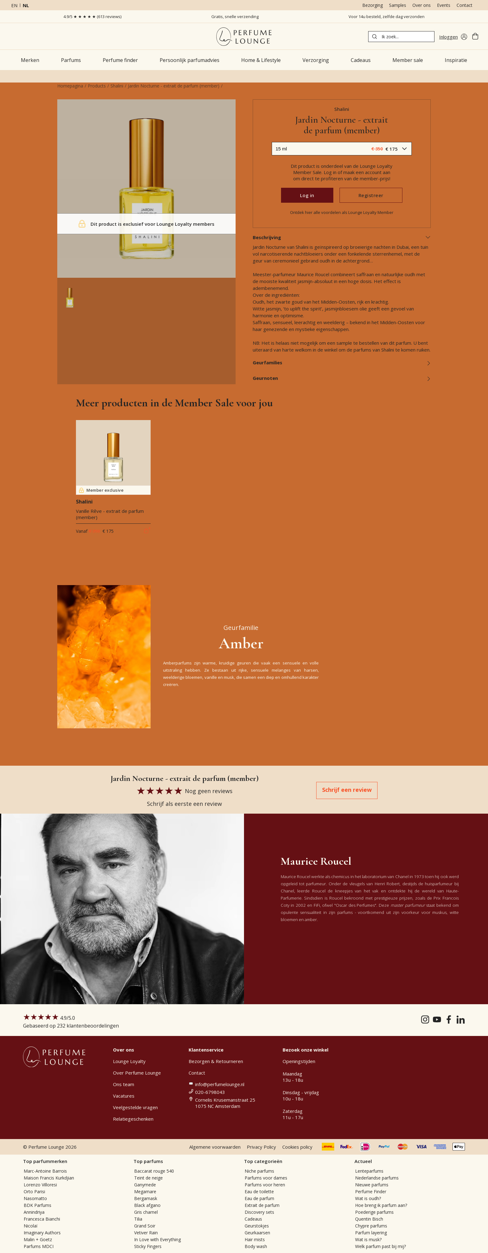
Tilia (138, 1219)
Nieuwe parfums (371, 1185)
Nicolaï (31, 1226)
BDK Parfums (37, 1205)
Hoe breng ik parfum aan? (381, 1205)
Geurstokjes (257, 1226)
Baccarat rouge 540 (154, 1171)
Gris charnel (146, 1212)
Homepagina (70, 86)
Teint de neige (148, 1178)
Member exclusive (101, 490)
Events (443, 5)
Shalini (116, 86)
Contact (464, 5)
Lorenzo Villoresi (40, 1185)
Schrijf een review (347, 789)
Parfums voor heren (265, 1185)
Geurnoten (342, 378)
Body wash (256, 1246)
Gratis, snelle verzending (235, 16)
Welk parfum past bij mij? (380, 1246)
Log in (307, 195)
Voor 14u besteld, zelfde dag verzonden (387, 16)
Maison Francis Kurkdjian (49, 1178)
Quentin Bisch (369, 1219)
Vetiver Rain (146, 1233)
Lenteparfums (369, 1171)
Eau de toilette (259, 1191)
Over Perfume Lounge (137, 1073)
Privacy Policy (261, 1147)
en (14, 5)
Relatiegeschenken (133, 1119)
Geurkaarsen (257, 1233)
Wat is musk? (368, 1239)
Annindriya (34, 1212)
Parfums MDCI (39, 1246)
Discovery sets (259, 1212)
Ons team (123, 1084)
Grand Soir (144, 1226)
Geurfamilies (342, 362)
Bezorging (372, 5)
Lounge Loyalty (129, 1061)
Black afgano (147, 1205)
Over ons (421, 5)
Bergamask (145, 1198)
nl (26, 5)
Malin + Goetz (38, 1239)
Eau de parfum (259, 1198)
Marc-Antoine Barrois (45, 1171)
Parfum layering (371, 1233)
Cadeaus (253, 1219)
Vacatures (123, 1096)
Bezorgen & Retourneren (216, 1061)
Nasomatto (35, 1198)
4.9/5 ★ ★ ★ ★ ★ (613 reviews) (92, 16)
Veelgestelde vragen (135, 1107)
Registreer (371, 195)
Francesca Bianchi (42, 1219)
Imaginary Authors (42, 1233)
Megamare (145, 1191)
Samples (397, 5)
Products (97, 86)
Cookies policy (297, 1147)
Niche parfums (259, 1171)
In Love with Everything (157, 1239)
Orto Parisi (34, 1191)
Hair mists (255, 1239)
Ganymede (145, 1185)
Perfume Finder (370, 1191)
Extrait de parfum (262, 1205)
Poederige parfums (374, 1212)
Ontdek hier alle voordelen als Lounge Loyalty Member (341, 212)
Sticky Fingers (148, 1246)
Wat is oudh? (368, 1198)
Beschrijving (342, 237)
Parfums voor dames (266, 1178)
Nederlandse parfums (377, 1178)
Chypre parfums (371, 1226)
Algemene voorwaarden (215, 1147)
